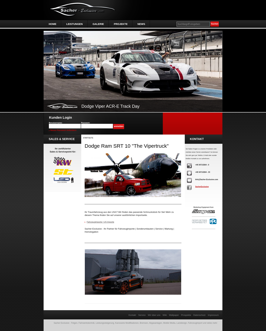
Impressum (213, 315)
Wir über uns (154, 315)
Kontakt (132, 315)
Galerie (98, 24)
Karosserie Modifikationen (127, 323)
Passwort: (85, 123)
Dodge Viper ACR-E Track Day (110, 106)
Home (52, 24)
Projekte (121, 24)
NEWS (141, 24)
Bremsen (144, 323)
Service (142, 315)
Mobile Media (169, 323)
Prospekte (186, 315)
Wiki (165, 315)
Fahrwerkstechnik (87, 323)
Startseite (88, 138)
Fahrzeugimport (195, 323)
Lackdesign (181, 323)
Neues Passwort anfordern (63, 130)
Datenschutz (199, 315)
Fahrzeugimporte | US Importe (100, 222)
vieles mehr (212, 323)
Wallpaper (174, 315)
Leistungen (74, 24)
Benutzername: (55, 123)
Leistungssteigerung (105, 323)
